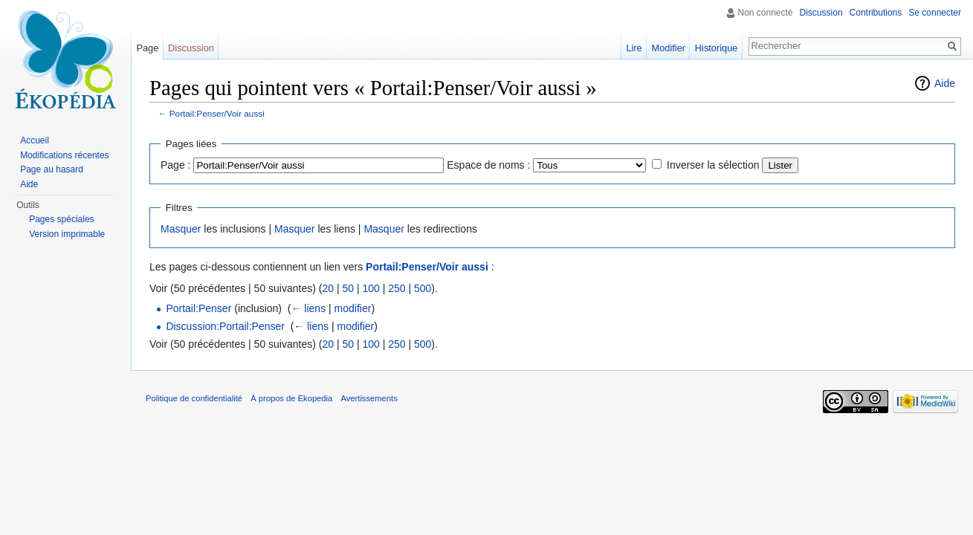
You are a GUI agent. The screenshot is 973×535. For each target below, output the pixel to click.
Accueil (34, 140)
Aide (944, 83)
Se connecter (934, 12)
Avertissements (368, 398)
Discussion (821, 12)
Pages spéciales (61, 219)
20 (328, 288)
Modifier (669, 48)
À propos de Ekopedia (291, 398)
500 (422, 288)
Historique (716, 48)
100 (370, 288)
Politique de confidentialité (194, 398)
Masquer (181, 229)
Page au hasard (51, 169)
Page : (175, 165)
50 (348, 288)
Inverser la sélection (713, 165)
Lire (633, 48)
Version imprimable (67, 234)
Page (147, 48)
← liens (308, 308)
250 (396, 288)
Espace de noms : (488, 165)
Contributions (876, 12)
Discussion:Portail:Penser (225, 326)
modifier (353, 308)
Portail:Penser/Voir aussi (217, 113)
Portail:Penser (198, 308)
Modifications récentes (64, 155)
